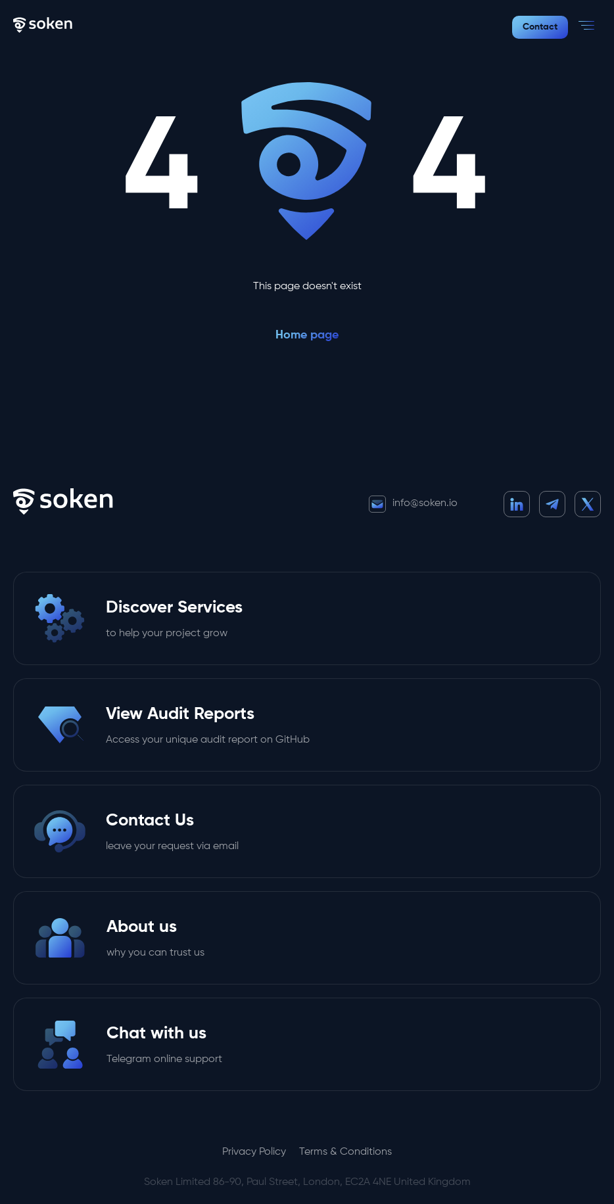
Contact (540, 27)
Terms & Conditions (345, 1152)
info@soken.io (413, 504)
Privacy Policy (254, 1152)
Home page (307, 335)
